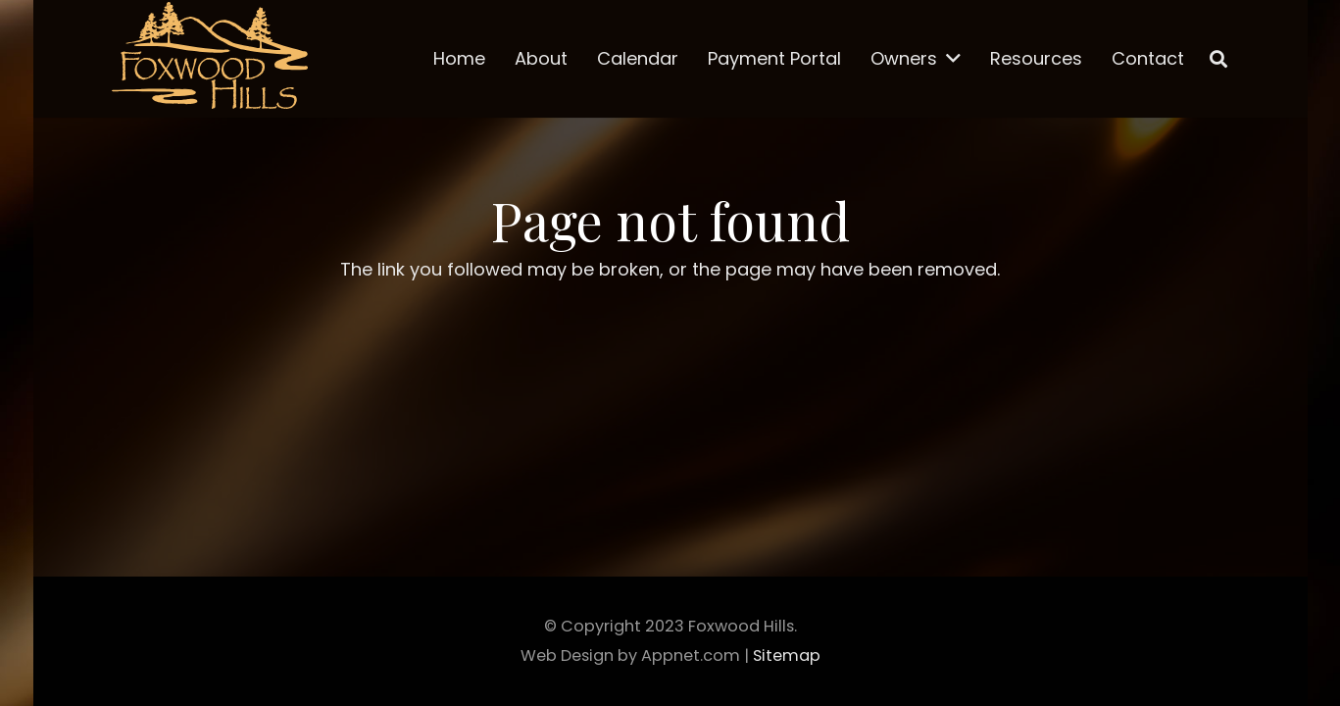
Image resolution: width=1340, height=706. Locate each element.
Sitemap (786, 655)
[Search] (1218, 58)
